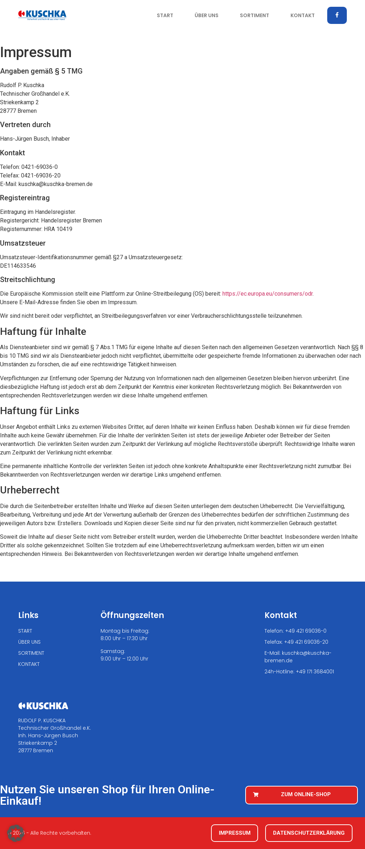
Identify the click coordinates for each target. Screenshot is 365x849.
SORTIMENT (254, 15)
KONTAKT (303, 15)
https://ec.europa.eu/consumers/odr (267, 293)
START (165, 15)
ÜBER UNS (207, 15)
